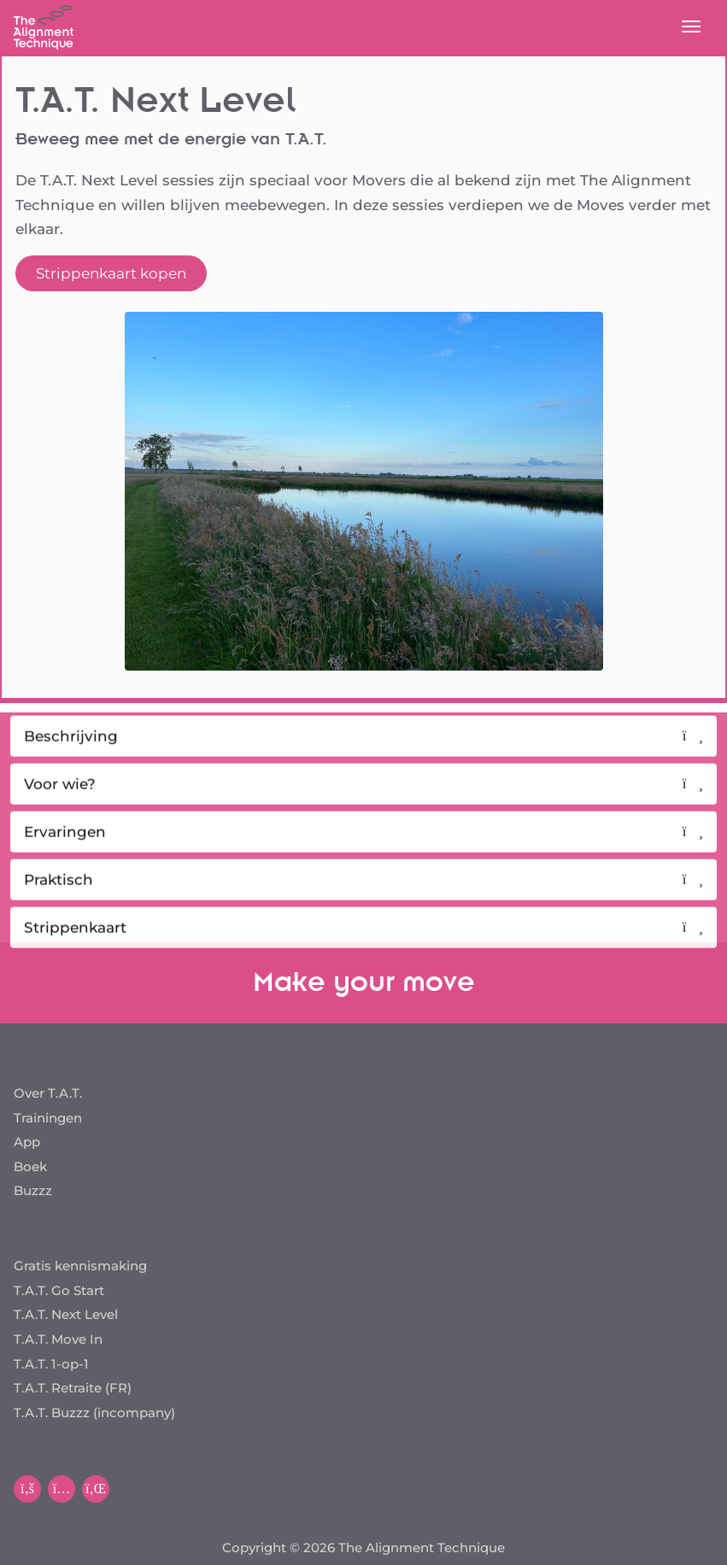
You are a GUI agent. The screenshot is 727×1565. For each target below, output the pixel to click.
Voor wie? (363, 797)
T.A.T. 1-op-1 (51, 1364)
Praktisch (363, 892)
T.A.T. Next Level (66, 1314)
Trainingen (48, 1118)
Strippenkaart (363, 940)
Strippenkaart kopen (111, 273)
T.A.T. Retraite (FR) (73, 1388)
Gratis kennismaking (80, 1265)
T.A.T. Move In (58, 1339)
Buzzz (33, 1190)
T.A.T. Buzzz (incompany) (94, 1412)
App (27, 1142)
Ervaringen (363, 844)
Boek (30, 1166)
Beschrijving (363, 749)
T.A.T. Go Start (59, 1290)
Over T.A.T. (48, 1093)
